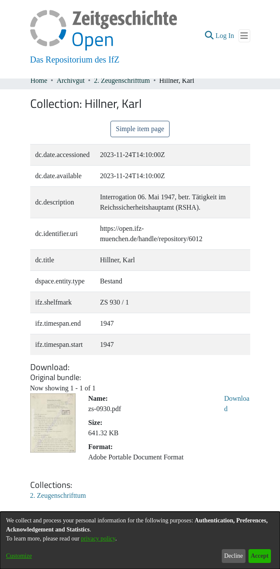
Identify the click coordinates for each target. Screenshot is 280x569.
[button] (209, 36)
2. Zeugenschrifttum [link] (122, 80)
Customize (19, 556)
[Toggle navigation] (244, 35)
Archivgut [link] (71, 80)
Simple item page (140, 128)
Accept (259, 556)
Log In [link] (225, 35)
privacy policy (98, 538)
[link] (58, 495)
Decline (233, 556)
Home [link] (39, 80)
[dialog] (140, 540)
